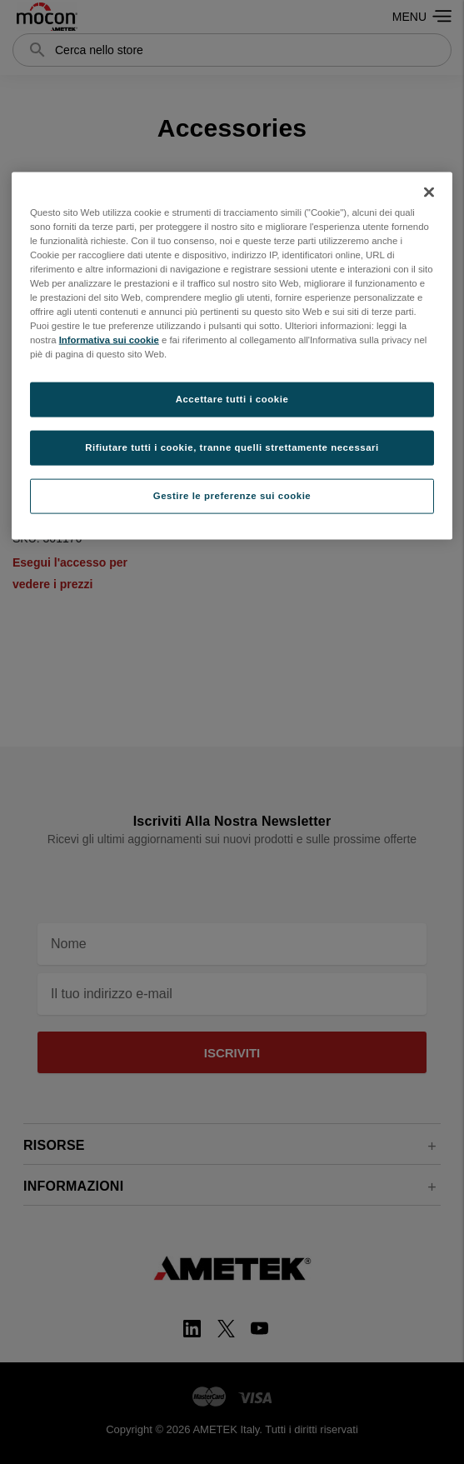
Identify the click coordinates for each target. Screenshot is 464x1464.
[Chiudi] (429, 191)
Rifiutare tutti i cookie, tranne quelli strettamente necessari (232, 447)
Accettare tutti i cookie (232, 399)
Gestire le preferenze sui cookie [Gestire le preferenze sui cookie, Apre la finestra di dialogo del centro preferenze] (232, 496)
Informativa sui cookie (109, 340)
